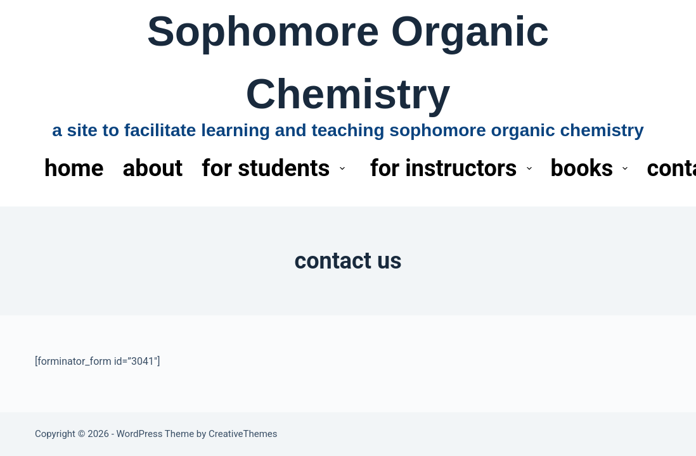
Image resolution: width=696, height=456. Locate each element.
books (592, 168)
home (74, 168)
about (153, 168)
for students (276, 168)
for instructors (453, 168)
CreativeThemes (243, 434)
